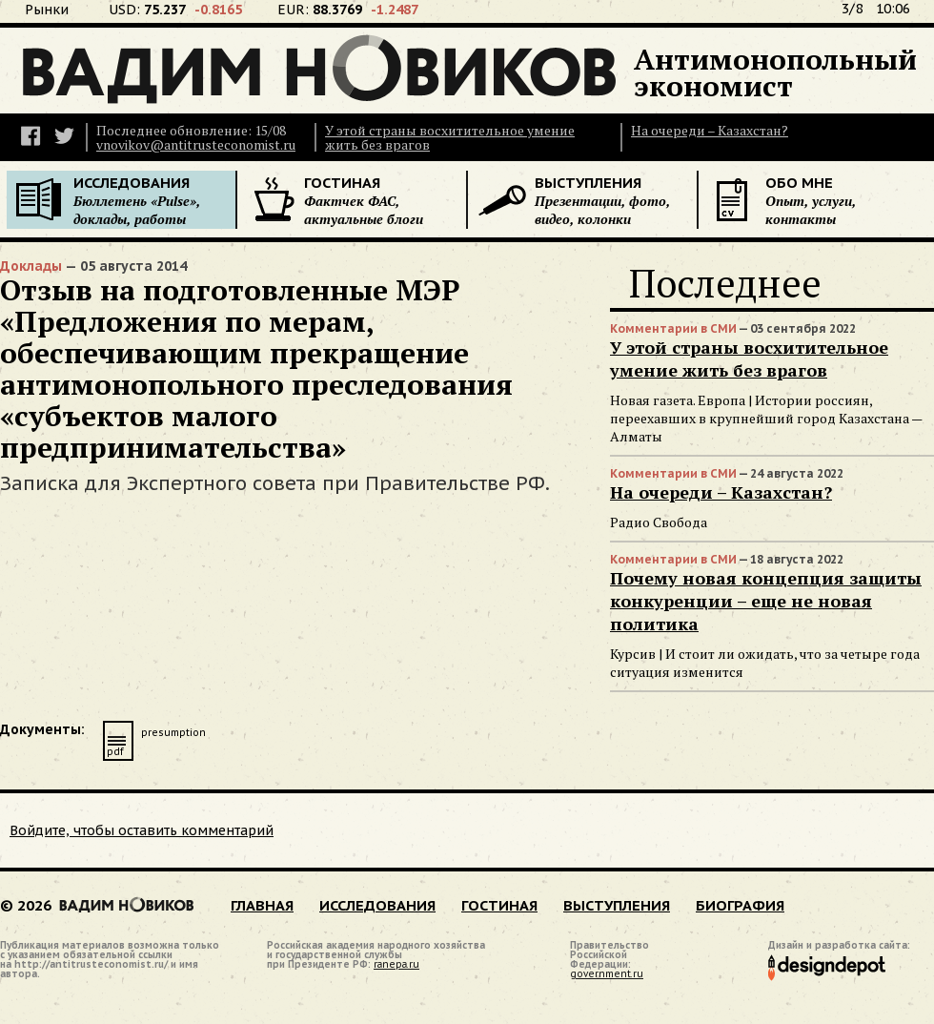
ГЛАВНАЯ (262, 905)
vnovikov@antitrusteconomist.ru (195, 144)
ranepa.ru (396, 964)
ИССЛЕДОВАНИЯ (377, 905)
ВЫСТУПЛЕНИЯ (616, 905)
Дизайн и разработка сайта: (839, 946)
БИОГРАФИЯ (740, 905)
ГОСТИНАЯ (499, 905)
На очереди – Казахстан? (709, 130)
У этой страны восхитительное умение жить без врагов (450, 137)
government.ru (606, 974)
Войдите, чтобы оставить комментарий (142, 830)
